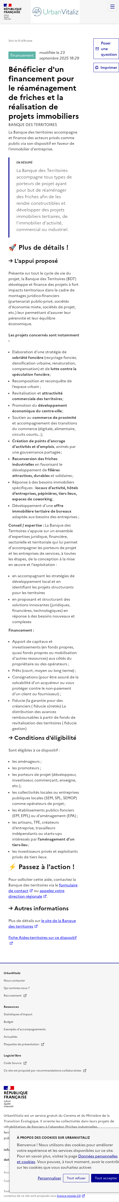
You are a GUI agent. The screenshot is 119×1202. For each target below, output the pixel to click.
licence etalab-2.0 (69, 1196)
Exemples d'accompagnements (25, 1029)
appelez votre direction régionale (36, 893)
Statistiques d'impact (18, 1014)
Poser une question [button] (109, 48)
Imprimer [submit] (108, 67)
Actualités (10, 1037)
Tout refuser (76, 1178)
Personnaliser (49, 1178)
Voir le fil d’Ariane (20, 41)
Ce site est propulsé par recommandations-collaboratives (45, 1070)
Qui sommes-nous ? (17, 988)
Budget (8, 1022)
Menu (112, 6)
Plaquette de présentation (24, 1044)
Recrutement (15, 996)
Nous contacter (14, 981)
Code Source (15, 1063)
